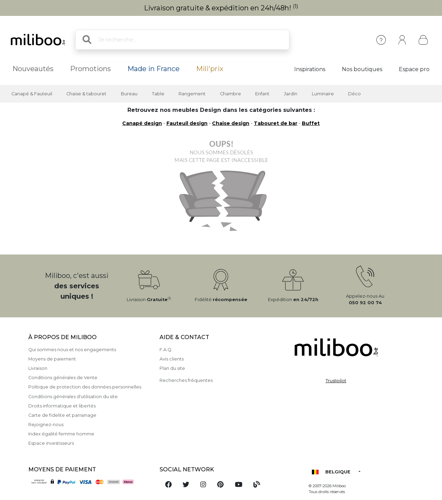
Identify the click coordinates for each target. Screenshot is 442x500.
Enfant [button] (262, 93)
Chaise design (230, 123)
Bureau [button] (129, 93)
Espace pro (414, 69)
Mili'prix (209, 69)
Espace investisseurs (51, 443)
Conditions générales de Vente (62, 377)
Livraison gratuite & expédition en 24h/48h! (221, 8)
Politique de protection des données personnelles (84, 387)
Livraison (37, 368)
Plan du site (172, 368)
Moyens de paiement (52, 359)
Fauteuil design (187, 123)
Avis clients (172, 359)
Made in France (153, 69)
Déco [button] (354, 93)
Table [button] (158, 93)
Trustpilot (336, 380)
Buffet (311, 123)
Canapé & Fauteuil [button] (31, 93)
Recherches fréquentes (186, 380)
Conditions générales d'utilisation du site (73, 396)
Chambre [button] (230, 93)
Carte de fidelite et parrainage (62, 415)
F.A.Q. (166, 349)
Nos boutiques (362, 69)
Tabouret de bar (275, 123)
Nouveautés (33, 69)
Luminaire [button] (323, 93)
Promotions (90, 69)
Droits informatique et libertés (62, 405)
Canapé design (142, 123)
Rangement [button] (192, 93)
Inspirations (309, 69)
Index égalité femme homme (61, 433)
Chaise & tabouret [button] (86, 93)
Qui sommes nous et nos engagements (72, 349)
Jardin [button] (290, 93)
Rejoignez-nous (46, 424)
